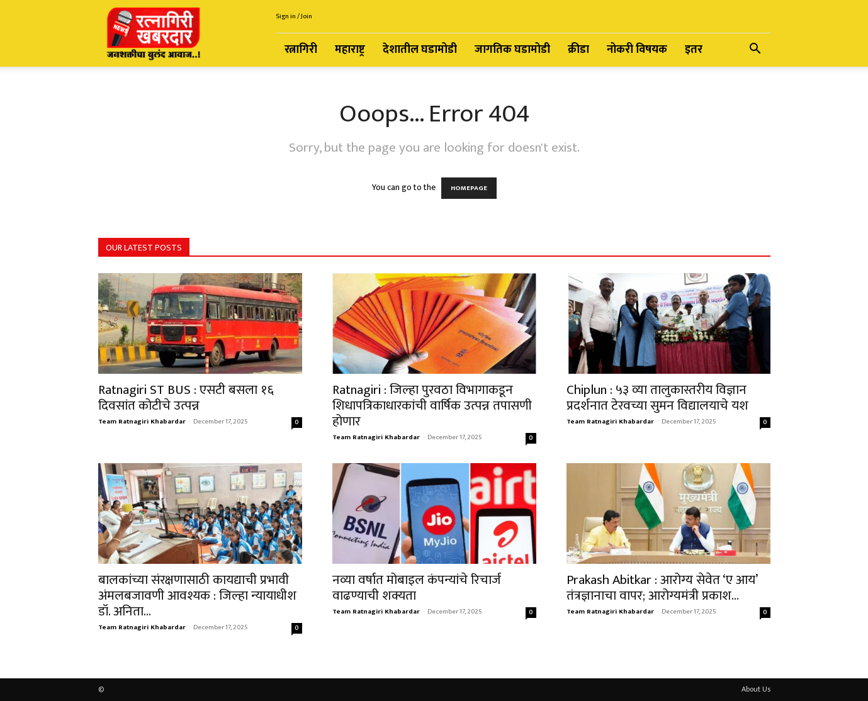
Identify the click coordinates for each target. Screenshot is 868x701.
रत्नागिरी (301, 49)
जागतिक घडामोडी (512, 49)
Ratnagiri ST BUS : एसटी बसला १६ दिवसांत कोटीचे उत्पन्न (186, 398)
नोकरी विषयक (637, 49)
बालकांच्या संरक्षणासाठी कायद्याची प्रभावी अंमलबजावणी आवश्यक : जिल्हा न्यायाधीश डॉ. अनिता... (197, 595)
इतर (693, 49)
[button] (755, 50)
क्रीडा (578, 49)
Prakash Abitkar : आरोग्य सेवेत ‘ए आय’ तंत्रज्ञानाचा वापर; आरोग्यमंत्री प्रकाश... (661, 588)
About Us (755, 689)
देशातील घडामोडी (420, 49)
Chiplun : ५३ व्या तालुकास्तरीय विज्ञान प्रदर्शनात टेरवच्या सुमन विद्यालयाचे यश (657, 398)
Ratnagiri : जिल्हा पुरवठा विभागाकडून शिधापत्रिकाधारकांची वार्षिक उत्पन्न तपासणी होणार (432, 405)
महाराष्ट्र (350, 49)
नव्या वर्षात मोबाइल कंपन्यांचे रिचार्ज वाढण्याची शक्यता (416, 588)
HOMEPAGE (469, 188)
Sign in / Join (294, 16)
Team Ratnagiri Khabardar (142, 421)
